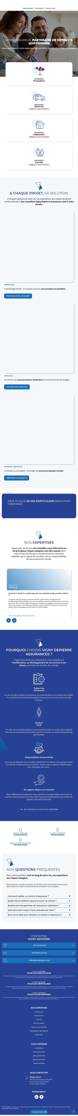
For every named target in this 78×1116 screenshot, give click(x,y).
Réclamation (39, 1057)
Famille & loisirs (39, 1028)
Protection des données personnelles (30, 1108)
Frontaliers (51, 8)
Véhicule (39, 1013)
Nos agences (39, 1053)
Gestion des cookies (46, 1108)
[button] (8, 621)
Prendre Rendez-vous (39, 962)
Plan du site (15, 1108)
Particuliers (27, 8)
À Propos (39, 1049)
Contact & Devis (37, 1112)
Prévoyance (39, 1024)
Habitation (39, 1017)
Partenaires (39, 1064)
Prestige (39, 1036)
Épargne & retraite (39, 1032)
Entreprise (39, 8)
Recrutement (39, 1061)
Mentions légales (6, 1108)
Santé (39, 1021)
